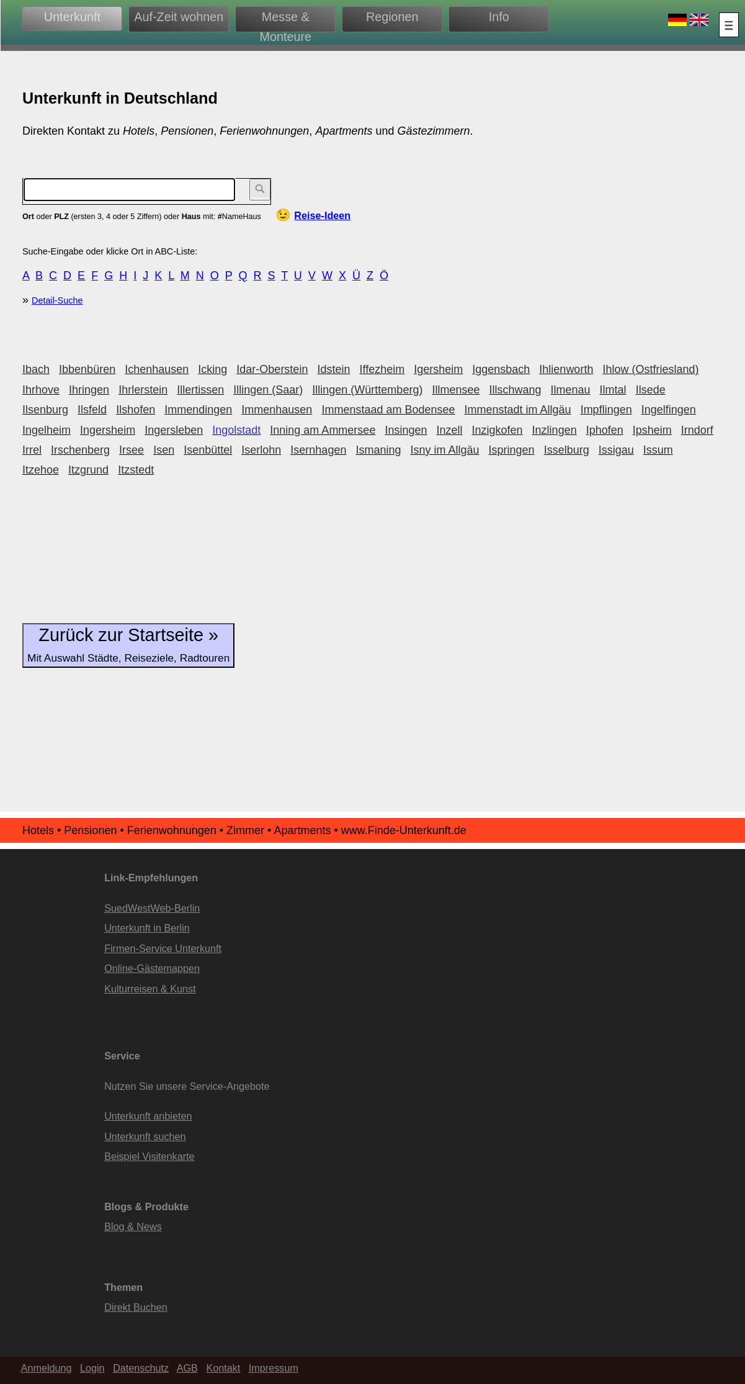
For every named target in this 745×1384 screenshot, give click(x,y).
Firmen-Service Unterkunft (162, 948)
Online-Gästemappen (152, 968)
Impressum (273, 1367)
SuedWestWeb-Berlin (152, 908)
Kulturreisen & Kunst (150, 988)
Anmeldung (46, 1367)
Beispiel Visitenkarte (149, 1156)
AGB (187, 1367)
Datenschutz (141, 1367)
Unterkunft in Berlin (147, 927)
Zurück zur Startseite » (128, 644)
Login (92, 1367)
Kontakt (223, 1367)
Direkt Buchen (135, 1307)
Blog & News (133, 1226)
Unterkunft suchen (144, 1136)
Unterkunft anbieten (148, 1115)
